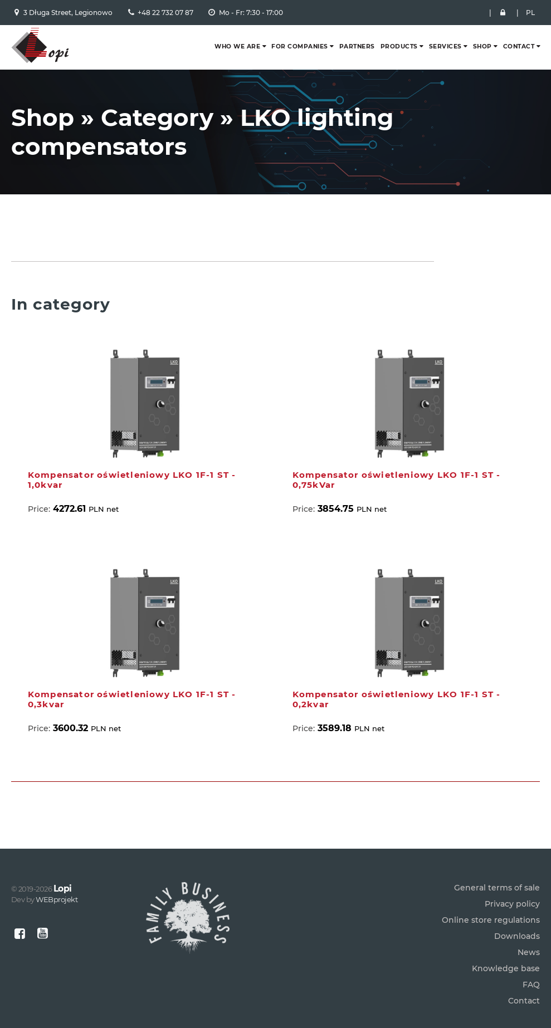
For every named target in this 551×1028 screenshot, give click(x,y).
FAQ (531, 985)
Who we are (237, 46)
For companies (299, 46)
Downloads (517, 936)
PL (530, 12)
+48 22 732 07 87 (165, 12)
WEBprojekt (56, 899)
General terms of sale (497, 888)
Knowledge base (506, 968)
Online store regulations (491, 920)
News (529, 952)
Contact (519, 46)
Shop (482, 46)
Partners (357, 46)
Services (445, 46)
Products (399, 46)
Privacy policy (512, 904)
